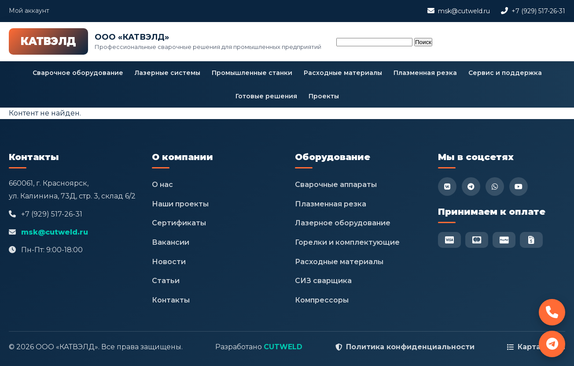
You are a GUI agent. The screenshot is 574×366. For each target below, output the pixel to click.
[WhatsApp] (495, 186)
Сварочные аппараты (336, 184)
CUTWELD (283, 347)
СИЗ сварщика (323, 280)
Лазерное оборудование (342, 223)
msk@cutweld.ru (464, 11)
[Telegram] (471, 186)
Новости (169, 262)
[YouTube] (518, 186)
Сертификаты (179, 223)
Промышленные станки (252, 73)
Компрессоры (322, 300)
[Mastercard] (476, 240)
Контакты (171, 300)
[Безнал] (531, 240)
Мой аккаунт (29, 11)
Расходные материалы (343, 73)
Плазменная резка (425, 73)
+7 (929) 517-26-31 (538, 11)
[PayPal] (504, 240)
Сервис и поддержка (505, 73)
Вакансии (170, 242)
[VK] (447, 186)
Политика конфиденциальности (410, 347)
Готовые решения (266, 96)
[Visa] (449, 240)
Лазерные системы (167, 73)
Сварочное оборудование (78, 73)
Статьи (166, 280)
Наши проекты (180, 204)
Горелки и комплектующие (347, 242)
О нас (162, 184)
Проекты (324, 96)
